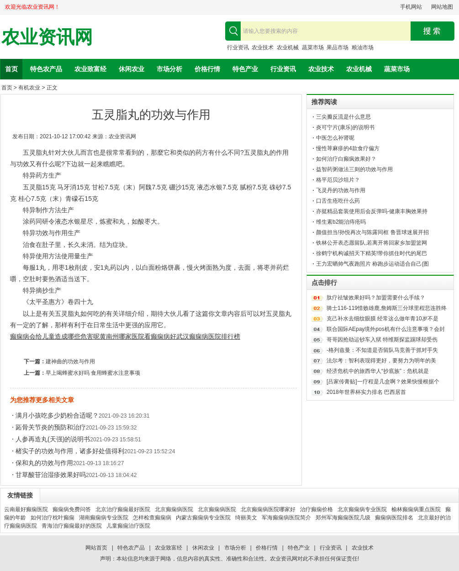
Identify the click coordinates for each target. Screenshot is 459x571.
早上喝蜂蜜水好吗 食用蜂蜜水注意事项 (93, 373)
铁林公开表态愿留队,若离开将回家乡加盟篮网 (371, 243)
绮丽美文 (246, 517)
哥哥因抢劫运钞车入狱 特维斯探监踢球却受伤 (382, 339)
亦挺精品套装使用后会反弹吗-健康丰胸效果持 (371, 211)
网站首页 (96, 548)
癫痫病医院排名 (394, 517)
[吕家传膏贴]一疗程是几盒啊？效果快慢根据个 (383, 381)
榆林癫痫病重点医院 (416, 509)
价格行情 (207, 69)
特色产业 (245, 69)
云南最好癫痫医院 (26, 509)
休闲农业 (131, 69)
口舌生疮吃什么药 (338, 201)
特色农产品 (46, 69)
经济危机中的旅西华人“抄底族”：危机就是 (378, 371)
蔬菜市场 (313, 47)
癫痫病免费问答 (72, 509)
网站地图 (442, 7)
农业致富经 (90, 69)
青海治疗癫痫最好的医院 (72, 526)
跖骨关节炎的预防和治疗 (51, 427)
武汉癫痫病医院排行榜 (208, 336)
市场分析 (169, 69)
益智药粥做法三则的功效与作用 (354, 169)
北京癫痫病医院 (174, 509)
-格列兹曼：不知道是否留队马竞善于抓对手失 (382, 350)
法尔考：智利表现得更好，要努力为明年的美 (381, 360)
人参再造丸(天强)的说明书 (53, 439)
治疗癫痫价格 (316, 509)
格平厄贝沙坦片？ (338, 180)
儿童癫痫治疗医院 (128, 526)
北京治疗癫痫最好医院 (122, 509)
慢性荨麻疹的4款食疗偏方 (348, 148)
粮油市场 (363, 47)
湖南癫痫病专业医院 (103, 517)
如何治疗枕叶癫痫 (52, 517)
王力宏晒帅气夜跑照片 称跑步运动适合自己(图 (372, 264)
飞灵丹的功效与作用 (340, 190)
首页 (11, 69)
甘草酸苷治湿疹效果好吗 (51, 474)
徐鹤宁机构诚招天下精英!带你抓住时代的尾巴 (371, 253)
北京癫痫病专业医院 (362, 509)
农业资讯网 (47, 37)
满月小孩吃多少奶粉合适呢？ (57, 415)
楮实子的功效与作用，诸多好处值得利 (70, 451)
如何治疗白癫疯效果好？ (346, 159)
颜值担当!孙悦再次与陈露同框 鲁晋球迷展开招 (372, 232)
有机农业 (29, 87)
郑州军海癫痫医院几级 (343, 517)
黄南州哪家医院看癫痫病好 (138, 336)
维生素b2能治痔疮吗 (341, 222)
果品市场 (337, 47)
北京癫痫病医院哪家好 (268, 509)
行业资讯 (238, 47)
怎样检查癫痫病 (152, 517)
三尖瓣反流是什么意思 (343, 117)
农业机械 (288, 47)
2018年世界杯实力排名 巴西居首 (366, 392)
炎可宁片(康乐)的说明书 (345, 127)
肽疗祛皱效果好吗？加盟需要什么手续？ (376, 297)
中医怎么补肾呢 (335, 138)
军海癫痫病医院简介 (286, 517)
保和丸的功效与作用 (44, 462)
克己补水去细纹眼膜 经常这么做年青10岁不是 (382, 318)
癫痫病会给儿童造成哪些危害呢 (55, 336)
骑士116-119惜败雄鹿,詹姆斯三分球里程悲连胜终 (387, 308)
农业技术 (263, 47)
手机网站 (411, 7)
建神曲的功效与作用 (70, 361)
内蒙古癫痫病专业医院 (203, 517)
